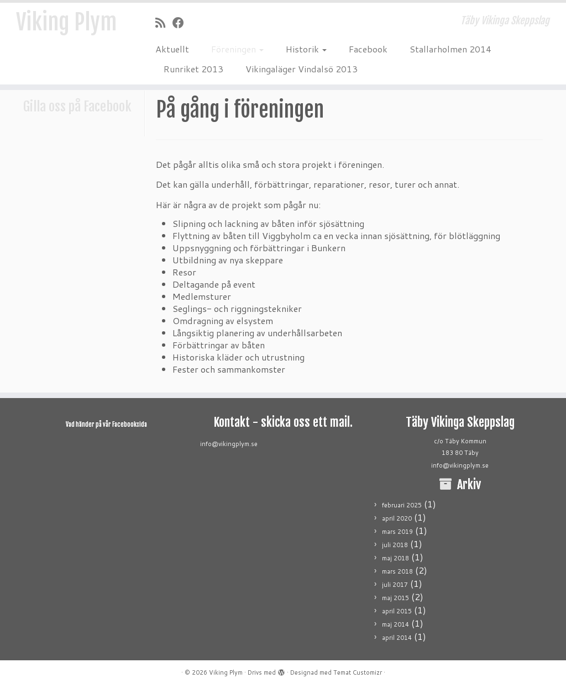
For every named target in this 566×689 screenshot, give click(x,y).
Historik (306, 49)
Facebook (368, 49)
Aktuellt (172, 49)
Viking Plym (66, 22)
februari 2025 (402, 505)
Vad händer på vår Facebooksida (106, 424)
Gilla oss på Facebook (77, 106)
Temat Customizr (357, 672)
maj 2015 (395, 597)
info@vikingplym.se (229, 443)
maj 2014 (395, 624)
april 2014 (397, 637)
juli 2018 (395, 544)
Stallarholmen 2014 (450, 49)
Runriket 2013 (193, 68)
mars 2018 (397, 571)
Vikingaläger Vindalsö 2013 (301, 68)
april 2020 (397, 518)
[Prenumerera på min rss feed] (163, 22)
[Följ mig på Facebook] (181, 22)
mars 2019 (397, 531)
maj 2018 (395, 558)
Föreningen (237, 49)
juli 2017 (395, 584)
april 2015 (397, 611)
